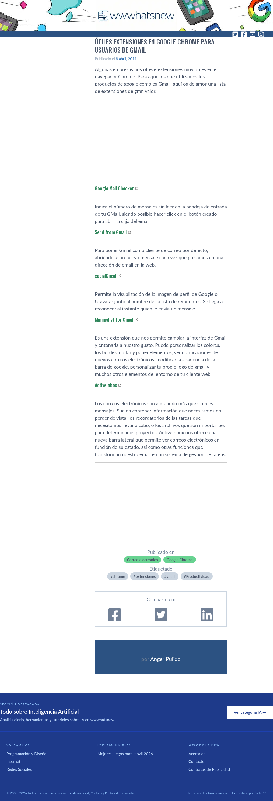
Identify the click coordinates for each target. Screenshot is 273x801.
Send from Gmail (111, 232)
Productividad (197, 576)
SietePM (261, 793)
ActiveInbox (106, 385)
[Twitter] (235, 34)
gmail (170, 576)
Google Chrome (180, 559)
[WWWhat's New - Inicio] (136, 15)
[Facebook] (244, 34)
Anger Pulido (165, 659)
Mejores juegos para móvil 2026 (125, 753)
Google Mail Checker (114, 188)
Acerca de (197, 753)
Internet (13, 761)
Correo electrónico (142, 559)
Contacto (196, 761)
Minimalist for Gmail (114, 319)
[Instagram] (261, 34)
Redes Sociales (19, 769)
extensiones (146, 576)
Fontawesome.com (216, 793)
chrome (119, 576)
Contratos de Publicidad (209, 769)
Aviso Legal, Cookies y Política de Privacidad (104, 793)
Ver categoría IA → (250, 712)
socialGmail (105, 275)
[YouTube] (252, 34)
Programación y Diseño (26, 753)
